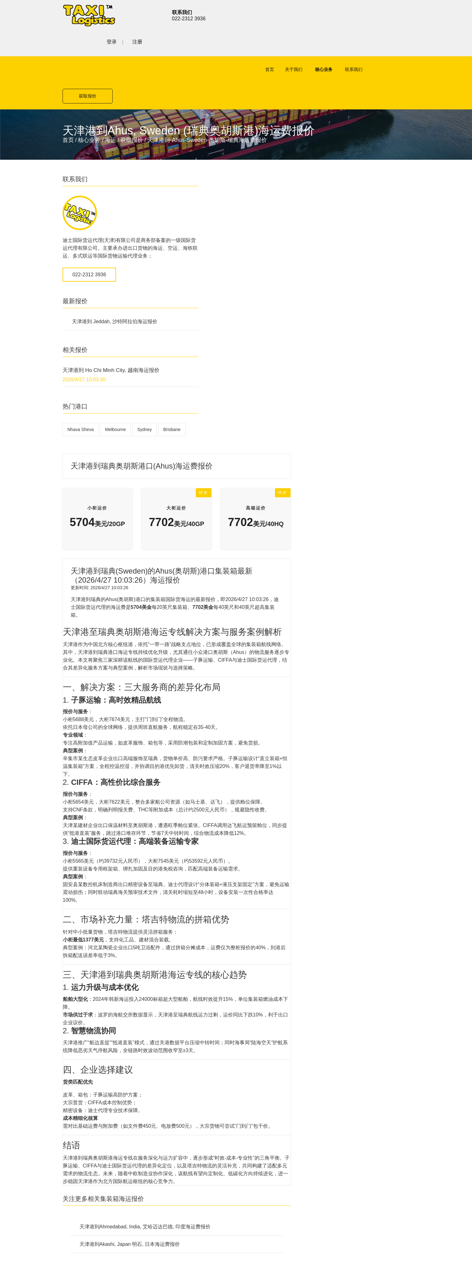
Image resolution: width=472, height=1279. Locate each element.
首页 (246, 44)
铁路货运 (173, 1051)
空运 (168, 1018)
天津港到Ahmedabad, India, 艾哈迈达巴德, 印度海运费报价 (264, 896)
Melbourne (115, 385)
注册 (405, 14)
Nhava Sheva (81, 385)
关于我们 (270, 44)
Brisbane (76, 400)
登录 (379, 14)
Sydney (144, 385)
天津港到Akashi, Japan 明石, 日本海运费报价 (248, 914)
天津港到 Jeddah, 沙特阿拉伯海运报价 (115, 277)
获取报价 (384, 44)
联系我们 (330, 44)
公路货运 (173, 1040)
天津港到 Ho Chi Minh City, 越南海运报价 (111, 326)
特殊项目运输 (178, 1062)
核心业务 (300, 44)
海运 (110, 88)
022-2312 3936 (89, 230)
